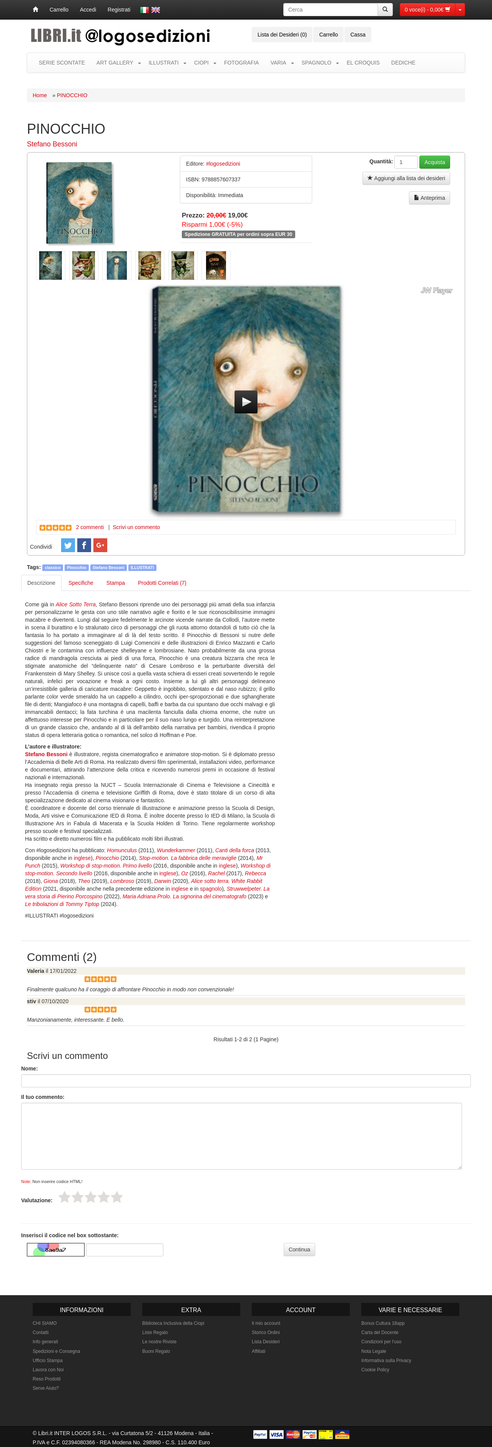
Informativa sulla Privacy (386, 1360)
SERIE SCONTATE (62, 63)
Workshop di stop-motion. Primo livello (106, 866)
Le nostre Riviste (159, 1341)
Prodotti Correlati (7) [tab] (162, 583)
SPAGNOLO (317, 63)
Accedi (88, 10)
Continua (299, 1249)
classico (53, 567)
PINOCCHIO (72, 95)
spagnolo (211, 889)
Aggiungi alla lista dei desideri (406, 178)
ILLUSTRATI (164, 63)
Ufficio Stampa (48, 1360)
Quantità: (381, 161)
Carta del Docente (380, 1332)
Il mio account (266, 1323)
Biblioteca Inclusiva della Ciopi (173, 1323)
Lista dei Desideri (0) (282, 35)
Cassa (358, 35)
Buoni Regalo (156, 1351)
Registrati (119, 10)
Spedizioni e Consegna (56, 1351)
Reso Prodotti (47, 1379)
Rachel (216, 873)
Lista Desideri (266, 1341)
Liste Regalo (155, 1332)
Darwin (162, 881)
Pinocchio (76, 567)
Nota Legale (373, 1351)
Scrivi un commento (136, 527)
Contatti (40, 1332)
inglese (82, 858)
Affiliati (258, 1351)
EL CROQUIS (363, 63)
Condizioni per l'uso (381, 1341)
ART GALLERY (114, 63)
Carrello (59, 10)
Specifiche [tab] (80, 583)
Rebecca (255, 873)
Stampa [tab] (115, 583)
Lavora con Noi (48, 1369)
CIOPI (201, 63)
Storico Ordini (266, 1332)
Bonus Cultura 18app (383, 1323)
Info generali (45, 1341)
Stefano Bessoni (52, 144)
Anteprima (429, 198)
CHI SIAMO (45, 1323)
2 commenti (90, 527)
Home (40, 95)
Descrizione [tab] (41, 583)
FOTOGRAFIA (241, 63)
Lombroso (122, 881)
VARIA (278, 63)
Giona (50, 881)
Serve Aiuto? (46, 1388)
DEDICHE (403, 63)
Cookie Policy (375, 1369)
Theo (84, 881)
